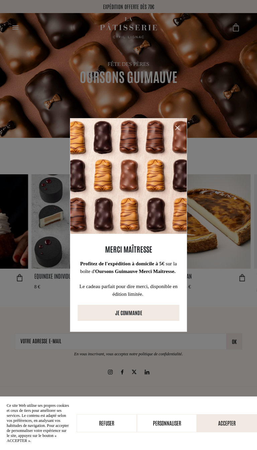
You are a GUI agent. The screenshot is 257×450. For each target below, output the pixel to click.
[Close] (177, 128)
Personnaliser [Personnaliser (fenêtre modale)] (167, 423)
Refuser (106, 423)
